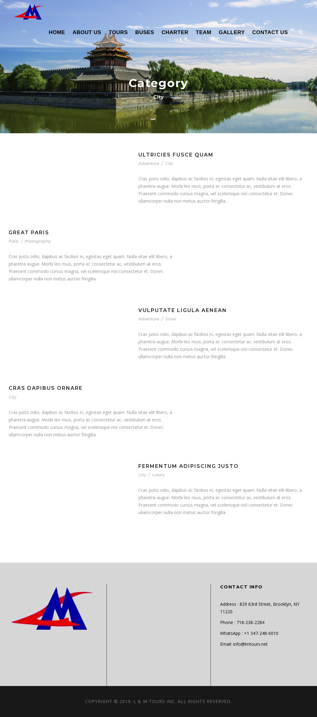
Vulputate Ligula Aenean (182, 310)
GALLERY (232, 32)
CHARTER (175, 32)
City (169, 163)
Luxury (158, 475)
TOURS (118, 32)
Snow (170, 319)
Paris (14, 241)
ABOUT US (86, 32)
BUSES (144, 32)
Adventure (148, 163)
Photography (38, 241)
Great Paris (29, 232)
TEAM (203, 32)
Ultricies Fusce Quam (176, 155)
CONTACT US (270, 32)
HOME (57, 32)
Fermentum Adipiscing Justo (188, 466)
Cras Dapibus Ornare (46, 388)
